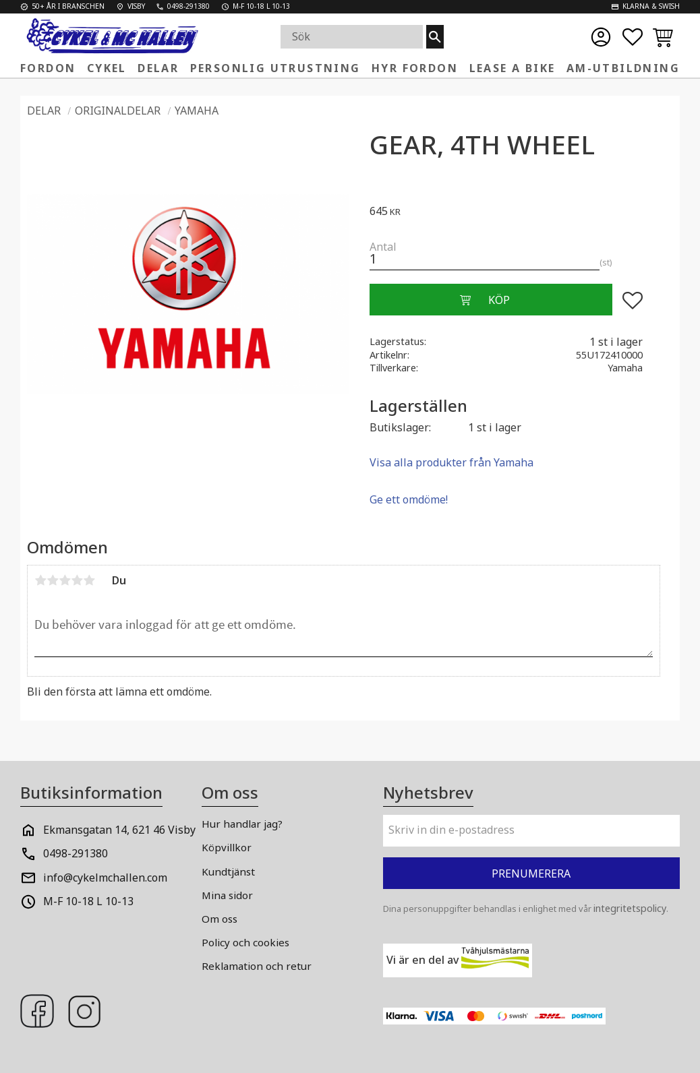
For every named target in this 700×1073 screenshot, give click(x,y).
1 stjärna (40, 580)
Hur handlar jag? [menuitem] (242, 823)
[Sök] (435, 37)
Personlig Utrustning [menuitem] (275, 68)
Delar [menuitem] (158, 68)
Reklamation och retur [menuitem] (257, 966)
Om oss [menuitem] (219, 918)
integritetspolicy (629, 908)
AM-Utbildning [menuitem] (623, 68)
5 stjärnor (89, 580)
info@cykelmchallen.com (105, 877)
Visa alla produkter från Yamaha (451, 462)
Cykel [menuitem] (107, 68)
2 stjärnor (53, 580)
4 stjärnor (77, 580)
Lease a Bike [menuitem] (512, 68)
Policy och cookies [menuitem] (245, 942)
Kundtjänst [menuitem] (228, 871)
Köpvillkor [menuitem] (227, 847)
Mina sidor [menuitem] (227, 895)
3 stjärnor (65, 580)
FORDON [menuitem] (48, 68)
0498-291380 (75, 853)
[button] (632, 37)
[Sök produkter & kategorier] (353, 37)
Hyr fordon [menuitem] (415, 68)
